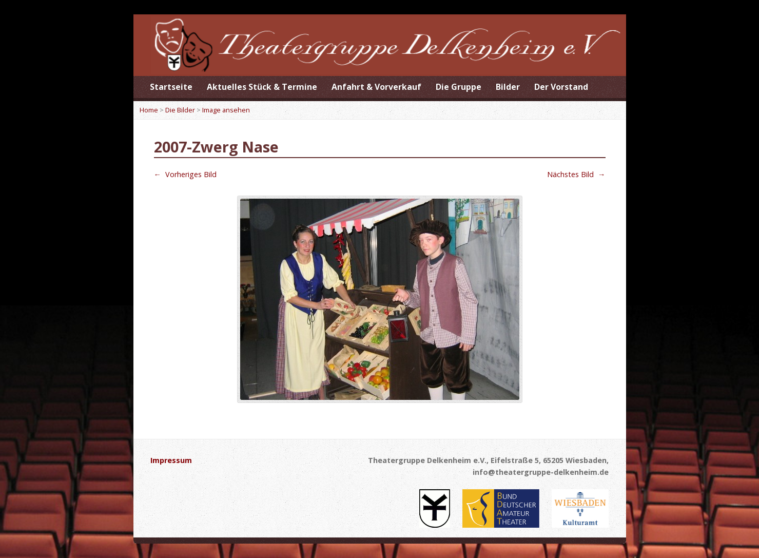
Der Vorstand (561, 86)
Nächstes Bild (576, 174)
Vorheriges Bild (185, 174)
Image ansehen (226, 109)
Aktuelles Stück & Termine (262, 86)
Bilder (508, 86)
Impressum (171, 460)
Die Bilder (180, 109)
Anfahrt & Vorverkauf (376, 86)
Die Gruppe (458, 86)
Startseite (171, 86)
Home (149, 109)
